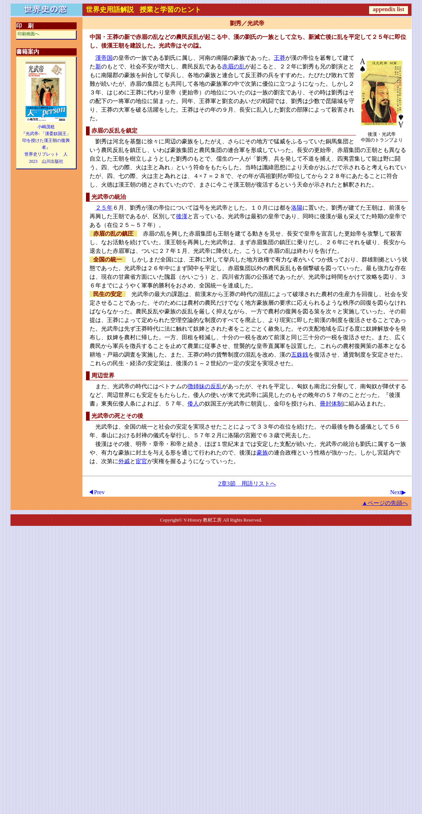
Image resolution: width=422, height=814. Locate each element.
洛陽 (297, 208)
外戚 (124, 461)
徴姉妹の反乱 (204, 386)
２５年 (104, 208)
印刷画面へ (28, 33)
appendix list (388, 9)
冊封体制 (331, 404)
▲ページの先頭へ (385, 503)
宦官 (141, 461)
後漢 (181, 216)
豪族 (262, 453)
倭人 (193, 404)
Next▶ (398, 492)
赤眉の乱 (233, 66)
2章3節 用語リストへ (247, 483)
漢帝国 (104, 58)
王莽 (279, 58)
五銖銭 (299, 355)
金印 (279, 404)
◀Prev (96, 492)
